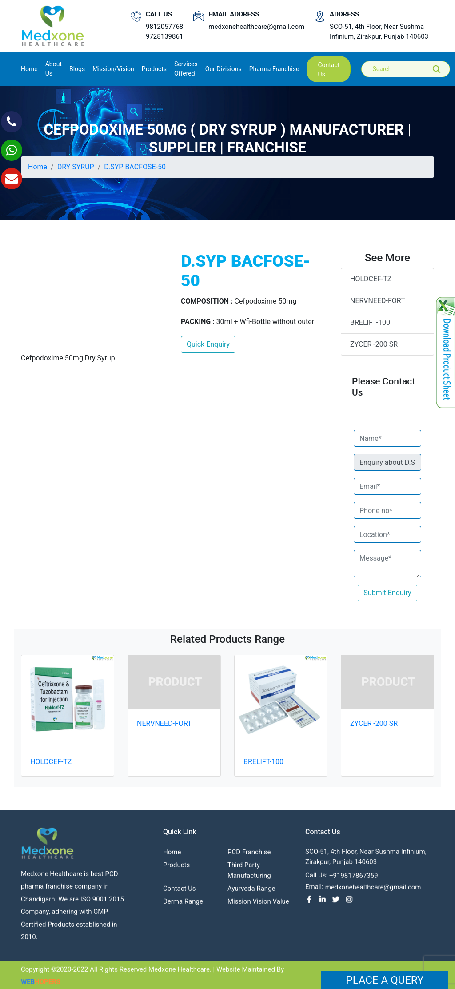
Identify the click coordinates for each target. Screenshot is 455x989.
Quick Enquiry (208, 344)
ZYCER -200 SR (374, 344)
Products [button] (154, 68)
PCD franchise (249, 856)
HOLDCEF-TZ (370, 279)
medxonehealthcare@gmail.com (256, 27)
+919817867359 (353, 879)
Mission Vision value (258, 905)
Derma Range (183, 905)
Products (176, 869)
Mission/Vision (113, 68)
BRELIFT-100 (370, 322)
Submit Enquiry (387, 593)
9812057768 (164, 27)
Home (29, 68)
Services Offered (186, 68)
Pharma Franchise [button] (274, 68)
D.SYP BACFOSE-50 (135, 167)
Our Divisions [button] (223, 68)
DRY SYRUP (75, 167)
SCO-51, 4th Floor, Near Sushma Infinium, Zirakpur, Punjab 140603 (379, 32)
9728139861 (164, 36)
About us (53, 68)
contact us (328, 69)
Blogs (77, 68)
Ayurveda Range (251, 892)
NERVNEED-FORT (377, 300)
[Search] (411, 69)
